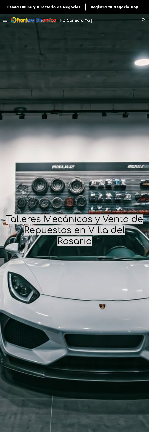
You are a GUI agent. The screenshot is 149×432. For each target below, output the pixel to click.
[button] (5, 20)
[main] (74, 230)
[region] (74, 7)
